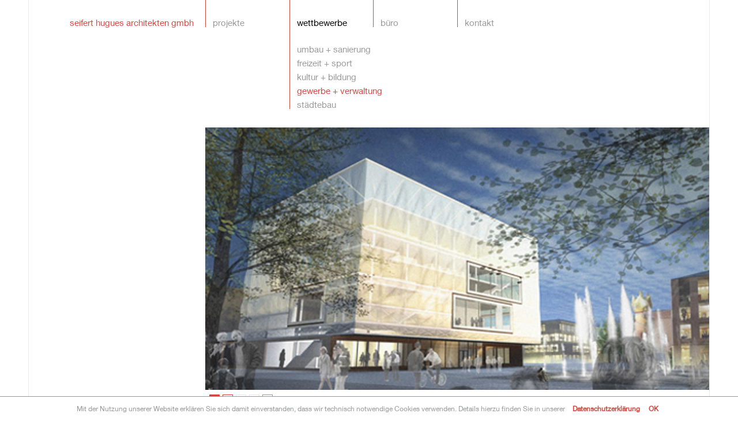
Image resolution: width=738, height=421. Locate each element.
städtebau (316, 104)
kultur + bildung (326, 76)
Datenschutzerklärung (606, 408)
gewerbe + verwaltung (339, 90)
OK (653, 408)
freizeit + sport (324, 62)
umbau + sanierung (334, 49)
